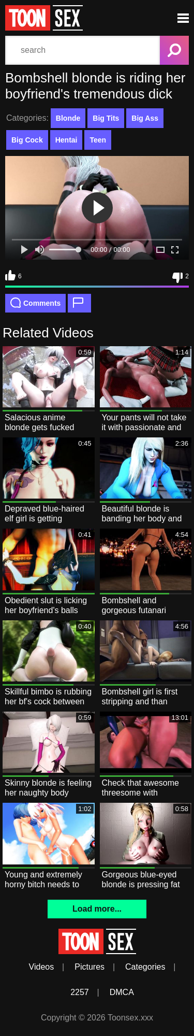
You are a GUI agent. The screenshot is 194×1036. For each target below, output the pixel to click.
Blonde (68, 118)
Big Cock (27, 140)
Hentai (66, 140)
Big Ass (144, 118)
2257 (79, 992)
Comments (35, 302)
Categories (145, 966)
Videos (41, 966)
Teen (97, 140)
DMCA (122, 992)
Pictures (89, 966)
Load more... (97, 908)
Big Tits (106, 118)
